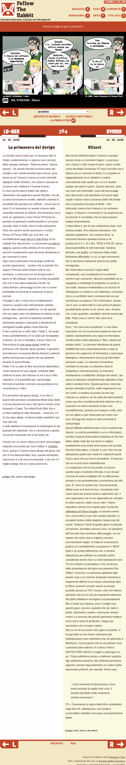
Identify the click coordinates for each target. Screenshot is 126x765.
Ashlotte (53, 446)
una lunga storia (29, 344)
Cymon (69, 730)
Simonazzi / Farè (116, 757)
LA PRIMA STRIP (63, 120)
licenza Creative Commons (112, 761)
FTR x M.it (117, 15)
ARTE (99, 15)
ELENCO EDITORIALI (79, 116)
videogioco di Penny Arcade (81, 511)
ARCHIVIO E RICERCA (46, 116)
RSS (73, 743)
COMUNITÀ (116, 9)
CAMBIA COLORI (115, 1)
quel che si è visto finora (34, 239)
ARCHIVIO (81, 9)
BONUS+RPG (79, 15)
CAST (99, 9)
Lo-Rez (5, 477)
